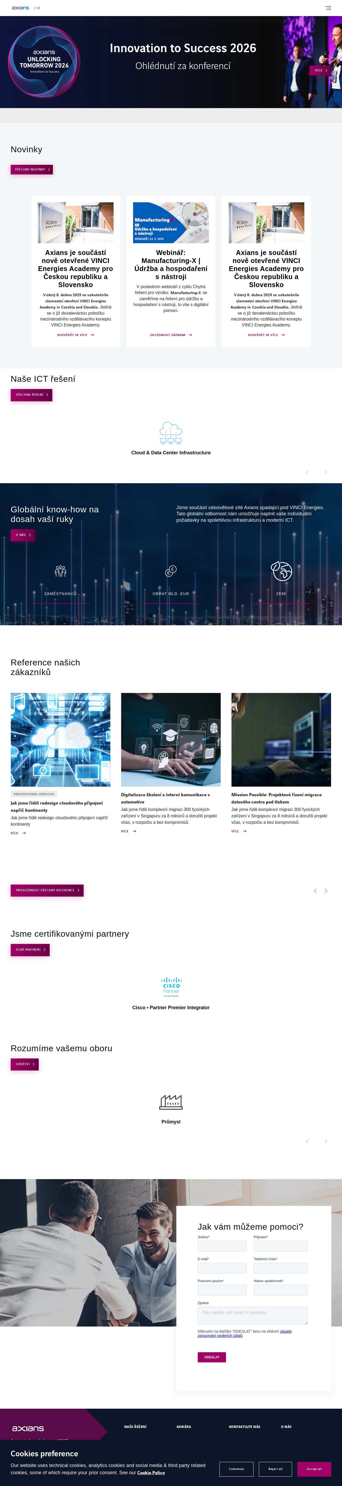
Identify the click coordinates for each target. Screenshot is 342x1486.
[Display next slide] (326, 472)
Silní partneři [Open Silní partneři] (28, 950)
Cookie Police (151, 1473)
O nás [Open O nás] (21, 535)
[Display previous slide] (307, 472)
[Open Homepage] (33, 1429)
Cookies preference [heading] (44, 1454)
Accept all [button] (314, 1469)
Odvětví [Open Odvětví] (23, 1064)
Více (15, 834)
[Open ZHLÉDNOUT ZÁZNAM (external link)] (171, 271)
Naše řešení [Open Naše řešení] (135, 1427)
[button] (315, 890)
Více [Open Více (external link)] (318, 70)
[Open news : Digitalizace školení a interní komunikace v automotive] (171, 798)
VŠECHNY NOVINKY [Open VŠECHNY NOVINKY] (30, 169)
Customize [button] (236, 1469)
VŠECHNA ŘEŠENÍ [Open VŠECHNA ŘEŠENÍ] (29, 395)
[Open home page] (20, 8)
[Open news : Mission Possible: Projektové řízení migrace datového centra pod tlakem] (281, 798)
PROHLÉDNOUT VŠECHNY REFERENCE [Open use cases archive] (45, 890)
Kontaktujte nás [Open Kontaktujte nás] (245, 1427)
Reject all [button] (275, 1469)
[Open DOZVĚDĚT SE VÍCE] (75, 271)
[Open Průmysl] (171, 1106)
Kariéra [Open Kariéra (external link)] (184, 1427)
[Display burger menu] (327, 8)
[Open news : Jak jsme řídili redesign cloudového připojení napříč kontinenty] (60, 807)
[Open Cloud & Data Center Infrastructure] (171, 437)
